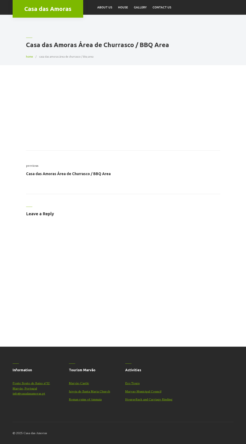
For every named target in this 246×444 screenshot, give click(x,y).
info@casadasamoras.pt (29, 393)
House (123, 7)
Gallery (140, 7)
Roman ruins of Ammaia (85, 399)
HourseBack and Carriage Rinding (148, 399)
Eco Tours (132, 383)
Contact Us (162, 7)
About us (104, 7)
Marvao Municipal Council (143, 391)
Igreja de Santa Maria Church (89, 391)
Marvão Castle (79, 383)
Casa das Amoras (47, 8)
